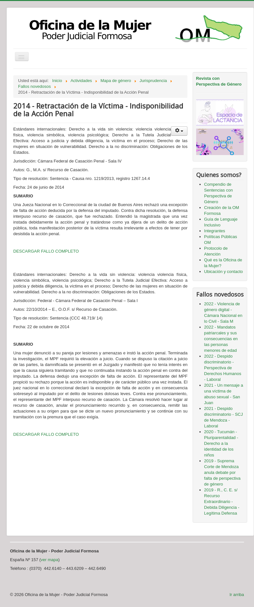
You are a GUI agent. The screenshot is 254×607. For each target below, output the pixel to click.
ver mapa (49, 559)
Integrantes (214, 230)
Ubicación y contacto (223, 271)
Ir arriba (236, 594)
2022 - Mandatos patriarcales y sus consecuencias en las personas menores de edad (221, 339)
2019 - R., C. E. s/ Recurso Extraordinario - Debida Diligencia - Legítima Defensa (221, 501)
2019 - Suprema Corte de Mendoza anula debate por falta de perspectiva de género (222, 472)
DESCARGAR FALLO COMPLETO (46, 251)
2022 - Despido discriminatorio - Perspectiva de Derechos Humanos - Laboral (222, 368)
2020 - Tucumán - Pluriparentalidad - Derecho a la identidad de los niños (221, 443)
